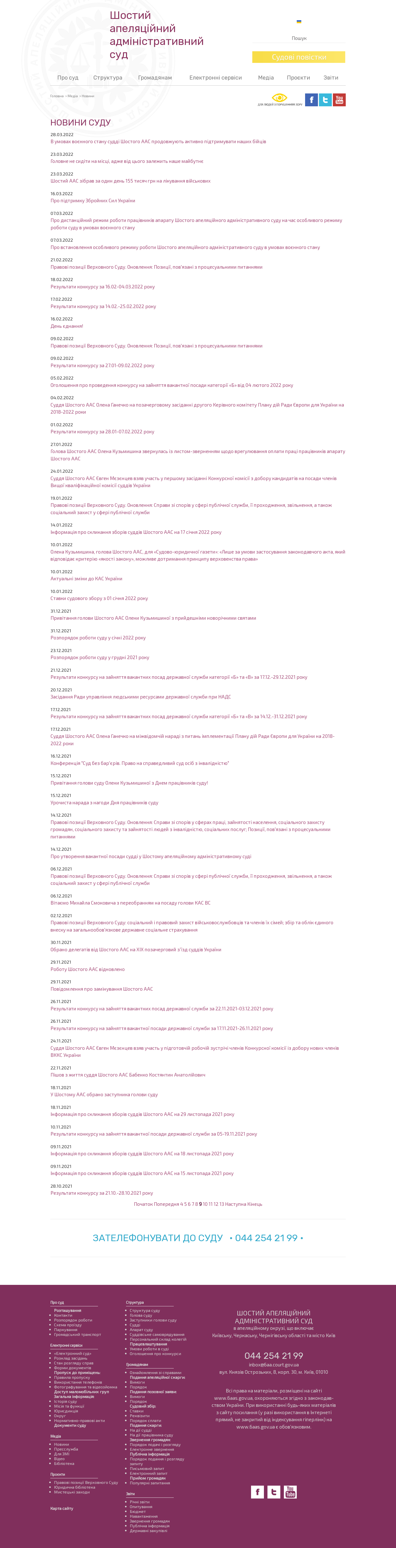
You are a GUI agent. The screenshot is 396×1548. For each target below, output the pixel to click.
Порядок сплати (145, 1420)
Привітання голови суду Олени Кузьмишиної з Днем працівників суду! (129, 783)
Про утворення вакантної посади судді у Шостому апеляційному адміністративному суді (151, 856)
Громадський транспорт (77, 1334)
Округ (60, 1415)
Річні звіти (140, 1501)
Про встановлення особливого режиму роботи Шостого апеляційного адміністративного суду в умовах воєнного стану (185, 247)
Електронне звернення (152, 1449)
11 (211, 1204)
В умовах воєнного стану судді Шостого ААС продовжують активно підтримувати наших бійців (158, 141)
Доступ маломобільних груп (81, 1391)
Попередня (166, 1204)
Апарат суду (141, 1329)
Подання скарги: (146, 1425)
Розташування (67, 1310)
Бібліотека (64, 1463)
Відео (59, 1458)
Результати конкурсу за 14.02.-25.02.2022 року (103, 306)
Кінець (254, 1204)
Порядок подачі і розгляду (155, 1444)
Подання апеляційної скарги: (157, 1377)
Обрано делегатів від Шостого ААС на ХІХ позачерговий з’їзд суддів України (136, 949)
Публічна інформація (149, 1454)
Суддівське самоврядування (157, 1334)
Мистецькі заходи (72, 1491)
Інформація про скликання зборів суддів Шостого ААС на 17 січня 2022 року (136, 532)
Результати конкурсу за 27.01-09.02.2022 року (102, 365)
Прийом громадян (147, 1478)
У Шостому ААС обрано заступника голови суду (104, 1094)
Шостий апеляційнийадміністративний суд (157, 35)
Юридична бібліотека (74, 1487)
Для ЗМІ (61, 1453)
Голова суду (141, 1315)
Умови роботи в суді (149, 1348)
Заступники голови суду (153, 1319)
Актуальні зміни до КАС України (86, 578)
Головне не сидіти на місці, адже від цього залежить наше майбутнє (127, 161)
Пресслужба (66, 1448)
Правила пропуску (72, 1377)
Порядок (138, 1386)
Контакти (63, 1315)
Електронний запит (148, 1473)
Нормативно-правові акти (79, 1420)
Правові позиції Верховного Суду (86, 1482)
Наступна (235, 1204)
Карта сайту (61, 1508)
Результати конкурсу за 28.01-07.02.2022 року (102, 431)
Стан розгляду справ (73, 1362)
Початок (143, 1204)
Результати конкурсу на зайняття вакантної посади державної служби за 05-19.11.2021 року (154, 1134)
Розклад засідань (70, 1358)
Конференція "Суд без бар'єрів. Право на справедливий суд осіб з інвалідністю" (140, 763)
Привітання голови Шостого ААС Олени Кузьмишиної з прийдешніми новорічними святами (153, 618)
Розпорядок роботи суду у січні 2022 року (98, 637)
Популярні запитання (150, 1482)
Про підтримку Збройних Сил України (93, 200)
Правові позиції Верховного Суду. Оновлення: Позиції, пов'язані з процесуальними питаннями (157, 267)
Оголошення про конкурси (155, 1353)
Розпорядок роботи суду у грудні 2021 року (100, 657)
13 (221, 1204)
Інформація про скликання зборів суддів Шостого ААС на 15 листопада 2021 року (142, 1173)
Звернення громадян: (150, 1439)
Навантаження (144, 1516)
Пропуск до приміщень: (77, 1372)
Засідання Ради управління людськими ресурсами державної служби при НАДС (141, 697)
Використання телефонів (78, 1382)
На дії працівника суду (151, 1434)
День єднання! (67, 326)
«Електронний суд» (72, 1353)
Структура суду (145, 1310)
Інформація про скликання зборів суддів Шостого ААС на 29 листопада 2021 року (142, 1114)
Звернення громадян (150, 1520)
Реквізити (140, 1415)
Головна (57, 96)
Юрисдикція (66, 1410)
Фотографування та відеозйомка (85, 1386)
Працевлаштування (148, 1343)
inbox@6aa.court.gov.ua (274, 1364)
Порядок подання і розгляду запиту (157, 1461)
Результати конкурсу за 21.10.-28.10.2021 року (102, 1193)
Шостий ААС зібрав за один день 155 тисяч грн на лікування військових (131, 181)
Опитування (141, 1506)
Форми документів (72, 1367)
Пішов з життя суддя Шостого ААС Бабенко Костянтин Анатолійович (128, 1075)
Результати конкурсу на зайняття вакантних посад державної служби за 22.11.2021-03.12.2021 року (162, 1008)
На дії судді (141, 1430)
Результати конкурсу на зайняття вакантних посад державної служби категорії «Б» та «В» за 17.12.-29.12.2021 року (179, 677)
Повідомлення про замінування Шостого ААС (102, 989)
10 (205, 1204)
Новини (61, 1444)
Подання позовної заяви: (153, 1391)
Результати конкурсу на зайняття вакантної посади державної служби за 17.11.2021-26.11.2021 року (162, 1028)
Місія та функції (69, 1406)
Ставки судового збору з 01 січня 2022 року (99, 598)
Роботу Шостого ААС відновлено (88, 969)
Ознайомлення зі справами (155, 1372)
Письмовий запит (147, 1468)
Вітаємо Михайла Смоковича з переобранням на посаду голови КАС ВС (131, 903)
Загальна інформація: (74, 1396)
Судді (135, 1324)
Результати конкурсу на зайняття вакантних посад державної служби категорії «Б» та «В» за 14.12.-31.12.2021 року (179, 716)
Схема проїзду (68, 1324)
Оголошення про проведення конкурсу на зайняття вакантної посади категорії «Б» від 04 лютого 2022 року (172, 385)
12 (216, 1204)
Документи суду (70, 1425)
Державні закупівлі (148, 1530)
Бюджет (138, 1511)
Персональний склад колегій (158, 1339)
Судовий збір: (143, 1406)
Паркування (65, 1329)
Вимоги (137, 1382)
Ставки (136, 1410)
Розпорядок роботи (73, 1319)
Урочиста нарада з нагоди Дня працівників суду (104, 802)
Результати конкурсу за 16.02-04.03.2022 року (103, 286)
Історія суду (65, 1401)
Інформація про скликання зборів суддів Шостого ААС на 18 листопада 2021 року (142, 1153)
